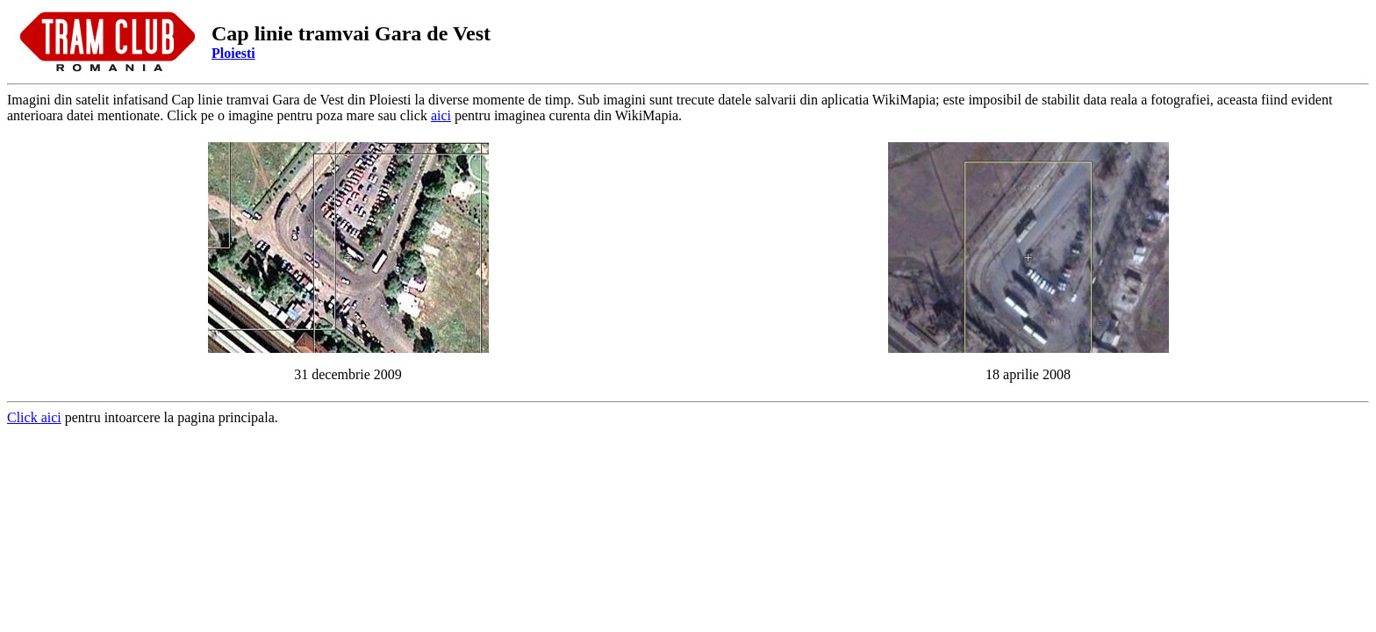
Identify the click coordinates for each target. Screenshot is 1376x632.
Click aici (34, 417)
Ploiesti (233, 53)
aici (441, 115)
